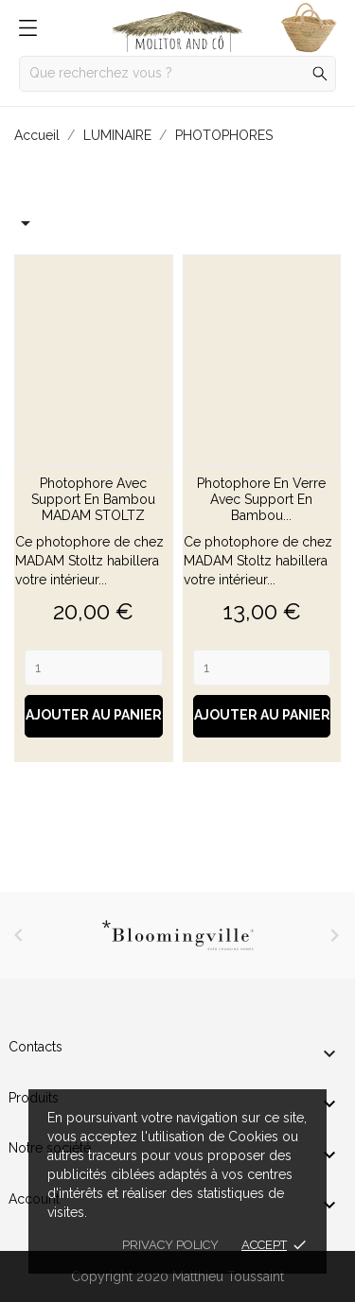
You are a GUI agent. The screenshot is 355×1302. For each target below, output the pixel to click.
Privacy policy (170, 1245)
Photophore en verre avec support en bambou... (261, 499)
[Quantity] (94, 668)
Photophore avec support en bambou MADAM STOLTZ (93, 499)
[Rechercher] (177, 74)
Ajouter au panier (94, 714)
